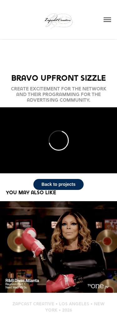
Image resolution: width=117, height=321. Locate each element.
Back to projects (58, 184)
